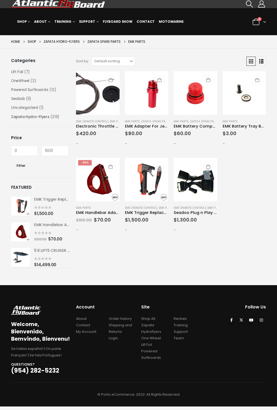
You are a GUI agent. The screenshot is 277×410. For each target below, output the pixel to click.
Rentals (180, 322)
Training (62, 21)
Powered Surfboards (30, 90)
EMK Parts (117, 121)
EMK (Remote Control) (92, 121)
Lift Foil (17, 72)
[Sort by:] (113, 61)
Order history (120, 322)
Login (113, 341)
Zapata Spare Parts (155, 121)
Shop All (148, 322)
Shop (22, 21)
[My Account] (262, 4)
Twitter (241, 324)
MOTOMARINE (171, 21)
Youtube (251, 324)
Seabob (18, 99)
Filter (21, 167)
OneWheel (21, 81)
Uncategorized (25, 109)
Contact (146, 21)
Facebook (231, 324)
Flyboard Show (118, 21)
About (40, 21)
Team (179, 341)
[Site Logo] (58, 4)
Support (87, 21)
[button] (249, 4)
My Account (86, 335)
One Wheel (151, 341)
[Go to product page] (97, 93)
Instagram (261, 324)
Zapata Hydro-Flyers (31, 118)
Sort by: (82, 61)
